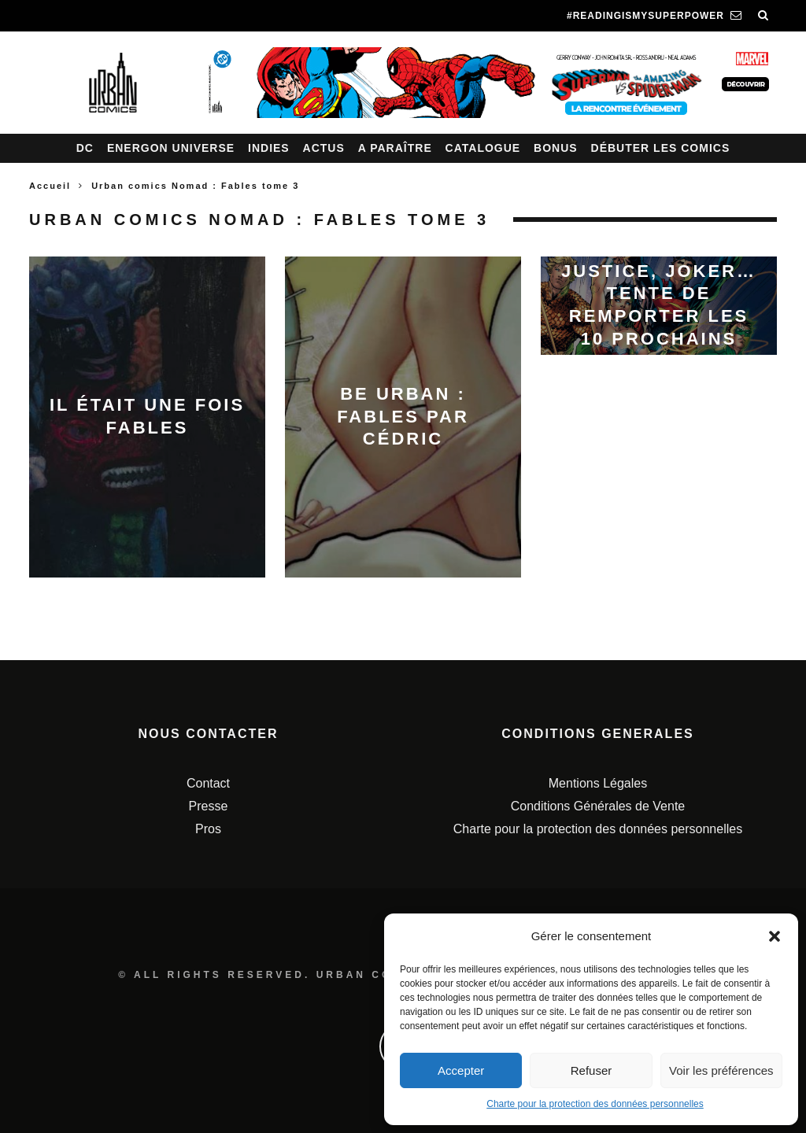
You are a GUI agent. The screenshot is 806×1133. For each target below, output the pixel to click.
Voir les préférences (721, 1070)
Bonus (556, 148)
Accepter (461, 1070)
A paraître (395, 148)
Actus (324, 148)
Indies (269, 148)
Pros (208, 829)
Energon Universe (171, 148)
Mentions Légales (598, 783)
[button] (774, 936)
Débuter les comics (660, 148)
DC (85, 148)
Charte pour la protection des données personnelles (595, 1103)
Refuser (591, 1070)
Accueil (50, 185)
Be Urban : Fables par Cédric (403, 416)
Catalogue (483, 148)
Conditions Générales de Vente (598, 806)
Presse (208, 806)
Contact (208, 783)
